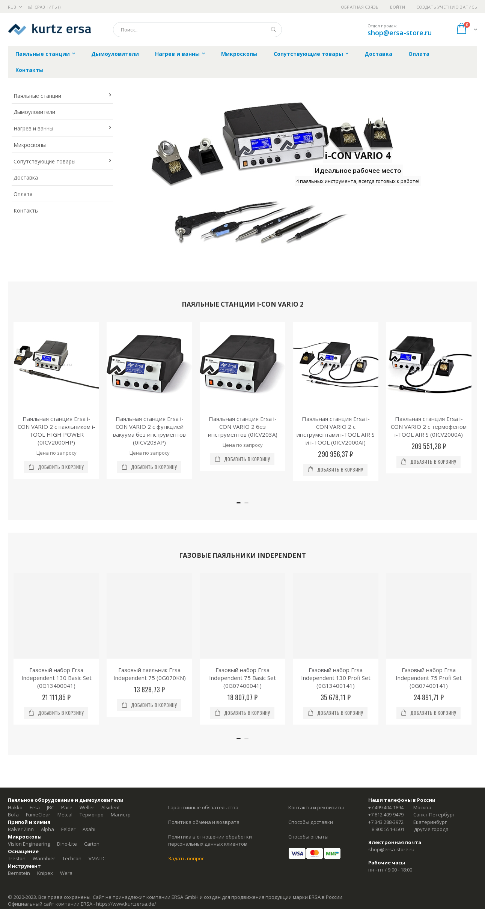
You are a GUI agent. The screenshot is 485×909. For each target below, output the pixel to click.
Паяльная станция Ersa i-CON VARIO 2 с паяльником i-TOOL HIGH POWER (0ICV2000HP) (56, 430)
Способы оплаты (308, 836)
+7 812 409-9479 (386, 814)
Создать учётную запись (446, 7)
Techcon (71, 858)
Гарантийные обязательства (203, 807)
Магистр (121, 814)
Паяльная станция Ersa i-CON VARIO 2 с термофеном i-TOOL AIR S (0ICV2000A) (429, 426)
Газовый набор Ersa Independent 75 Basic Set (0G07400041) (242, 677)
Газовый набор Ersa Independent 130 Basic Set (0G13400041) (56, 677)
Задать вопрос (186, 858)
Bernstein (19, 873)
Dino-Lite (67, 843)
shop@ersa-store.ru (400, 32)
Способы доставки (310, 822)
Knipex (45, 873)
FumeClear (38, 814)
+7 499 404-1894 (386, 807)
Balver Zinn (21, 829)
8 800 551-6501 (388, 829)
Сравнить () (44, 7)
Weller (87, 807)
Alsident (110, 807)
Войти (397, 7)
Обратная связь (360, 7)
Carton (91, 843)
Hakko (15, 807)
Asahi (89, 829)
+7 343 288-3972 (386, 822)
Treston (17, 858)
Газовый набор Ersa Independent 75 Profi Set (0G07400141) (429, 677)
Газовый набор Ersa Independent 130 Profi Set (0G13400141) (336, 677)
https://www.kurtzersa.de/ (126, 903)
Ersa (35, 807)
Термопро (92, 814)
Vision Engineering (29, 843)
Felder (68, 829)
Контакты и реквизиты (316, 807)
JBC (50, 807)
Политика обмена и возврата (203, 822)
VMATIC (97, 858)
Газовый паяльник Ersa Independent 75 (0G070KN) (149, 673)
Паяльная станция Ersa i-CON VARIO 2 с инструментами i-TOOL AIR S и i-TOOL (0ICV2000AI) (336, 430)
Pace (66, 807)
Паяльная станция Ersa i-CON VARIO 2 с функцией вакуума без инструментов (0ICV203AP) (149, 430)
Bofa (13, 814)
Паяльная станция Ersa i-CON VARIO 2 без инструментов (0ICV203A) (242, 426)
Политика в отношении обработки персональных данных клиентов (210, 840)
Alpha (47, 829)
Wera (66, 873)
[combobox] (197, 29)
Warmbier (44, 858)
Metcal (64, 814)
